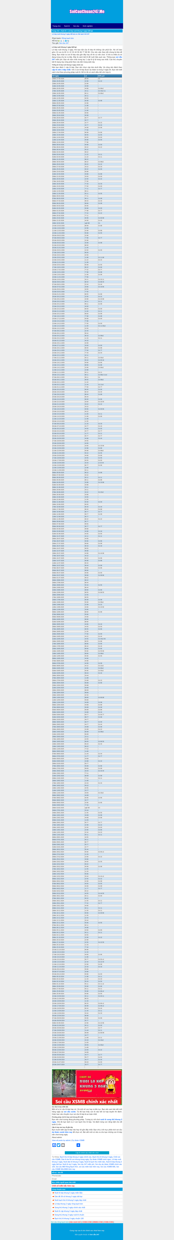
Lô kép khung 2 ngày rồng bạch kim (69, 1204)
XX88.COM (86, 1222)
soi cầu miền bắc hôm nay (89, 1167)
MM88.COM (97, 1222)
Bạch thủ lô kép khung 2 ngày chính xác (75, 1157)
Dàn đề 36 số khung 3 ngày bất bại (68, 1196)
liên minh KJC (75, 1222)
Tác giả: (55, 43)
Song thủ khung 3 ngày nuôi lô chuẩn (69, 1215)
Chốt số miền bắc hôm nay (63, 1186)
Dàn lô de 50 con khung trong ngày (75, 1159)
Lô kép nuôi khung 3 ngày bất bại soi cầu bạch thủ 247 (70, 34)
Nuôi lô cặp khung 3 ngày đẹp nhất (68, 1211)
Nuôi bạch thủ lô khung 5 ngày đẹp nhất (70, 1200)
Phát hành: (56, 38)
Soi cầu (76, 26)
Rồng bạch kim (68, 38)
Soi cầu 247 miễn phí (86, 1164)
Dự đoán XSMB (78, 1140)
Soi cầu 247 (64, 43)
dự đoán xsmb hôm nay (62, 1132)
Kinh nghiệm (88, 26)
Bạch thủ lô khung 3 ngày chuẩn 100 (69, 1218)
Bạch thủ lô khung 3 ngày (102, 1157)
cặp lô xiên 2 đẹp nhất (61, 70)
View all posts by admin (61, 1140)
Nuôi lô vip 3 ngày (70, 1164)
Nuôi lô (67, 26)
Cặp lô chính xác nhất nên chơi (87, 1153)
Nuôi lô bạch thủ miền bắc (94, 1162)
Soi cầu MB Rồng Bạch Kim (67, 1167)
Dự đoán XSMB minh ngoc (100, 1159)
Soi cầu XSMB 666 (107, 1167)
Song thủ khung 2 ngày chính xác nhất (70, 1207)
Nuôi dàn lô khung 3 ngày (73, 1162)
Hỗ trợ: (55, 41)
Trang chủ (56, 26)
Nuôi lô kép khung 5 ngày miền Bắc (69, 1193)
